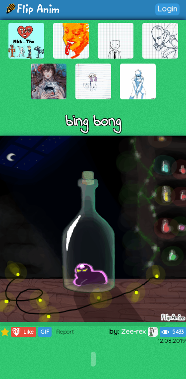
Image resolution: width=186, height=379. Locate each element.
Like (22, 332)
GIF (45, 331)
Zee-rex (139, 331)
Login (167, 8)
